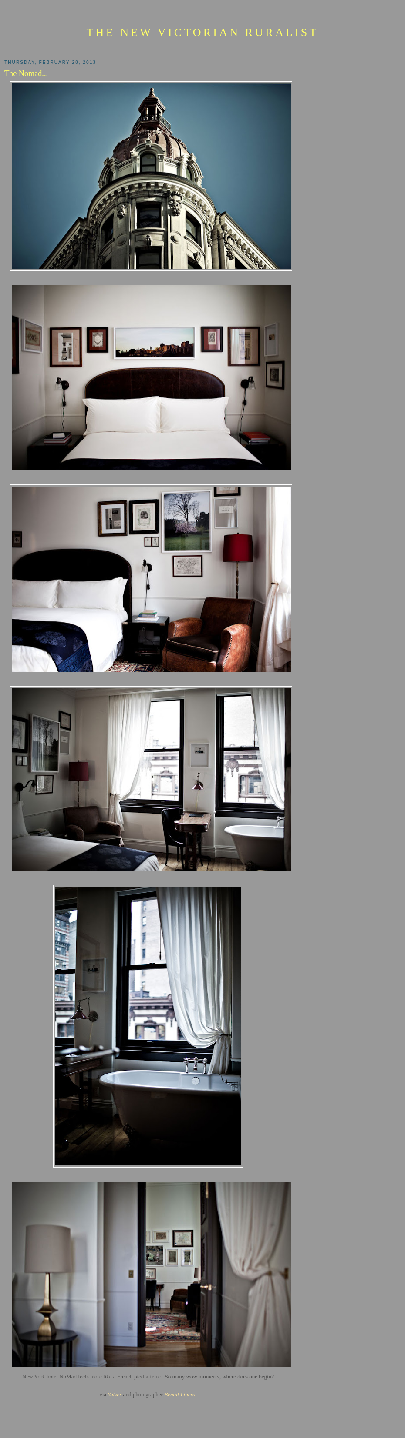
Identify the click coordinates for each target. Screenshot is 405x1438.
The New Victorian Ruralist (202, 32)
